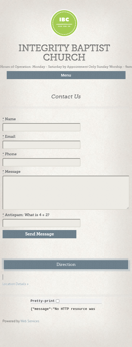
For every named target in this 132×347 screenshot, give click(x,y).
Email (9, 136)
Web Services (29, 321)
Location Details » (15, 284)
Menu (66, 75)
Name (9, 119)
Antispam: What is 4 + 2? (26, 215)
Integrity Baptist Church (64, 53)
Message (11, 172)
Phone (10, 154)
